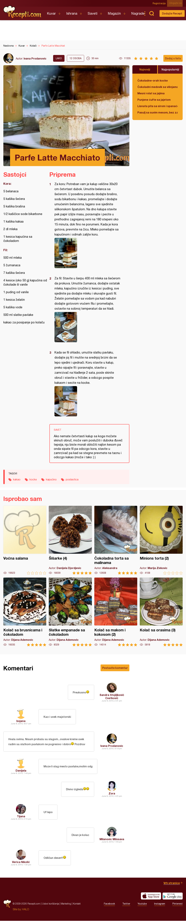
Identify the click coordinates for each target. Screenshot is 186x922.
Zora (112, 794)
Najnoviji (144, 69)
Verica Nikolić (21, 863)
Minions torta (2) (161, 540)
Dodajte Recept (172, 13)
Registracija (160, 3)
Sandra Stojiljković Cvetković (112, 696)
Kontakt (77, 904)
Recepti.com (22, 12)
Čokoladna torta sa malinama (115, 540)
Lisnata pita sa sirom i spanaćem (157, 106)
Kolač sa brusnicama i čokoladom (24, 612)
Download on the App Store (151, 897)
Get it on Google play (173, 897)
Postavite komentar (115, 667)
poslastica (72, 479)
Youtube (142, 905)
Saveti (92, 13)
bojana (20, 720)
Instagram (159, 905)
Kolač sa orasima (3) (161, 612)
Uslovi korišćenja (50, 904)
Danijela (21, 771)
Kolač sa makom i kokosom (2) (115, 612)
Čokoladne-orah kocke (152, 80)
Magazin (114, 13)
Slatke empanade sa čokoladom (70, 612)
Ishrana (71, 13)
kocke (33, 479)
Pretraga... (151, 13)
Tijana (21, 817)
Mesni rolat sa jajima (151, 93)
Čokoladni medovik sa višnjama (157, 86)
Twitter (126, 905)
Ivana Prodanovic (35, 58)
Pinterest (177, 905)
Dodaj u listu (173, 58)
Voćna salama (24, 540)
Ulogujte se (176, 3)
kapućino (51, 479)
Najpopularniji (170, 69)
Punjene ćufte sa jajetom (154, 99)
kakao (16, 479)
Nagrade (137, 13)
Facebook (109, 905)
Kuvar (51, 13)
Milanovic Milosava (112, 840)
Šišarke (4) (70, 540)
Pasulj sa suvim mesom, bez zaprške (157, 112)
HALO (25, 910)
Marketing (66, 904)
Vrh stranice (172, 884)
